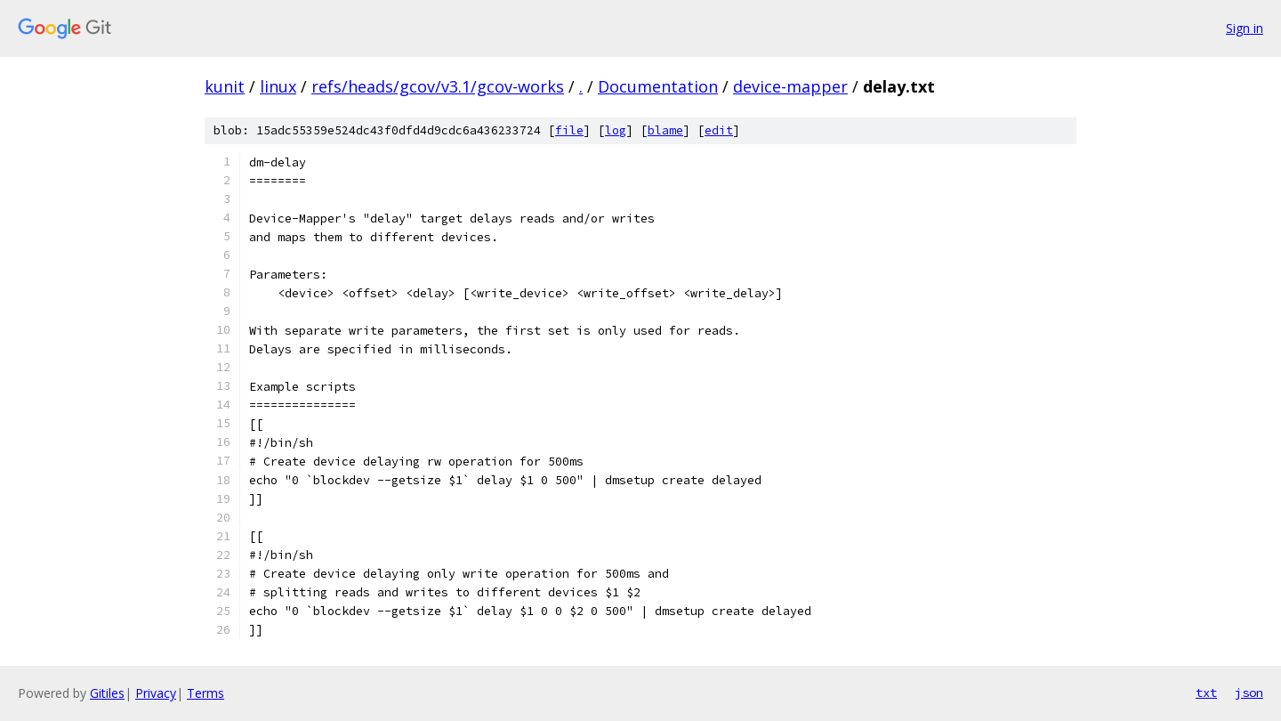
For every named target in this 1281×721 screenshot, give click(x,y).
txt (1206, 693)
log (615, 130)
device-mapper (790, 86)
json (1249, 693)
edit (719, 130)
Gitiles (107, 693)
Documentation (658, 86)
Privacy (155, 693)
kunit (225, 86)
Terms (205, 693)
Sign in (1244, 28)
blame (665, 130)
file (569, 130)
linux (278, 86)
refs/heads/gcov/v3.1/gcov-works (437, 86)
